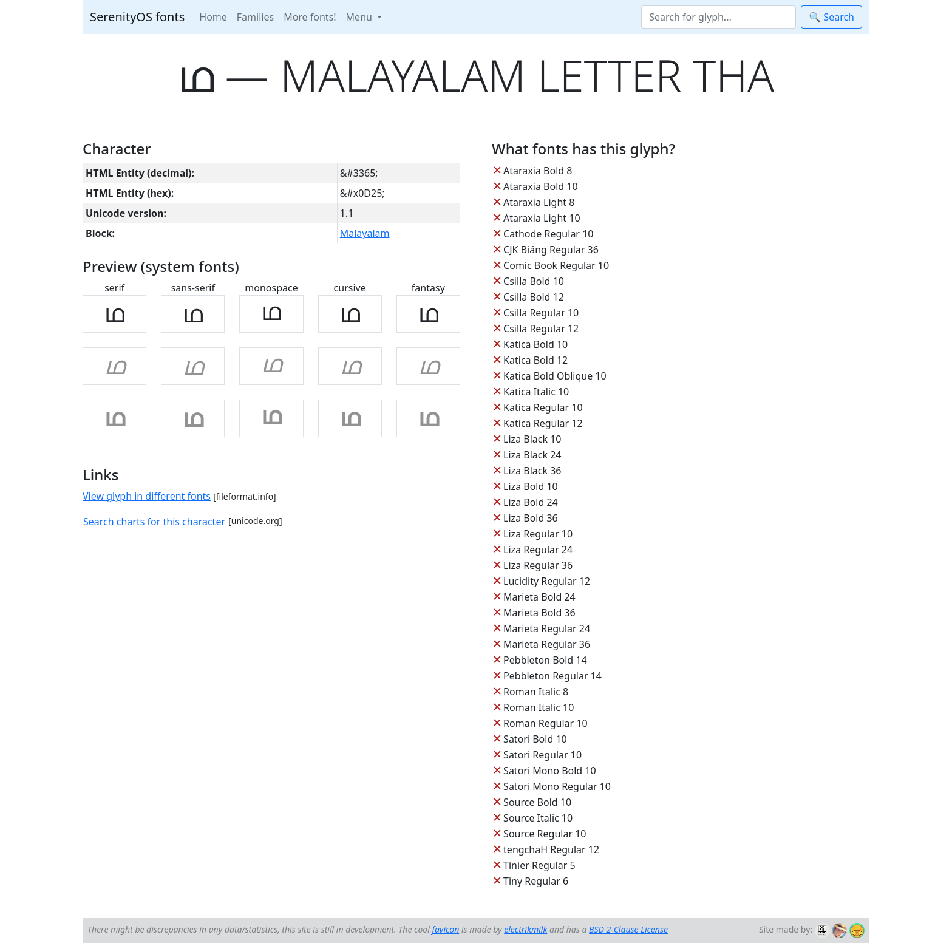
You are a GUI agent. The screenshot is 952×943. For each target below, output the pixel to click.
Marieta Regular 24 (546, 628)
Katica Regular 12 (542, 423)
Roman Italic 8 (535, 691)
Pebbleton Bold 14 (545, 660)
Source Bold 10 (537, 802)
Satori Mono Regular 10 (557, 786)
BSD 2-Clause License (628, 929)
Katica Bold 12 (535, 360)
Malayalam (365, 233)
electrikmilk (525, 929)
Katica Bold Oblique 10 (555, 376)
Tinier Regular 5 (539, 865)
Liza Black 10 (532, 439)
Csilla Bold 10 (533, 281)
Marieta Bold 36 (539, 612)
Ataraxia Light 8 (538, 202)
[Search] (718, 17)
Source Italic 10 (538, 818)
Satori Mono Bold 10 (549, 770)
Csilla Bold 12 (533, 297)
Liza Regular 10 (538, 533)
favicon (445, 929)
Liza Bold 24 (530, 502)
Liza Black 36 (532, 470)
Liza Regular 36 (538, 565)
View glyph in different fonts (147, 496)
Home (213, 17)
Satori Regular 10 (542, 754)
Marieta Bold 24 (539, 597)
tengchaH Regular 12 (551, 849)
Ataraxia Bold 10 (540, 186)
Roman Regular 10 (545, 723)
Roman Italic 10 (538, 707)
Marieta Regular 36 (546, 644)
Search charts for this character (154, 521)
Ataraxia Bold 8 (537, 170)
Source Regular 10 (544, 833)
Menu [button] (360, 17)
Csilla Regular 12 (541, 328)
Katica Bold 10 (535, 344)
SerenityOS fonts (137, 17)
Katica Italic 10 (536, 391)
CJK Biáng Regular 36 (551, 249)
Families (255, 17)
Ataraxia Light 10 (541, 218)
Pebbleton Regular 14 (552, 676)
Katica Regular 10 (542, 407)
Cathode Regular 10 (548, 233)
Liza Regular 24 (538, 549)
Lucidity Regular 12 (546, 581)
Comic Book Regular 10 (556, 265)
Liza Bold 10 (530, 486)
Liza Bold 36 (530, 518)
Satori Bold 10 (535, 739)
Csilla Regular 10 (541, 312)
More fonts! (310, 17)
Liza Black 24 (532, 454)
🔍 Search (831, 17)
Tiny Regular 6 (535, 881)
